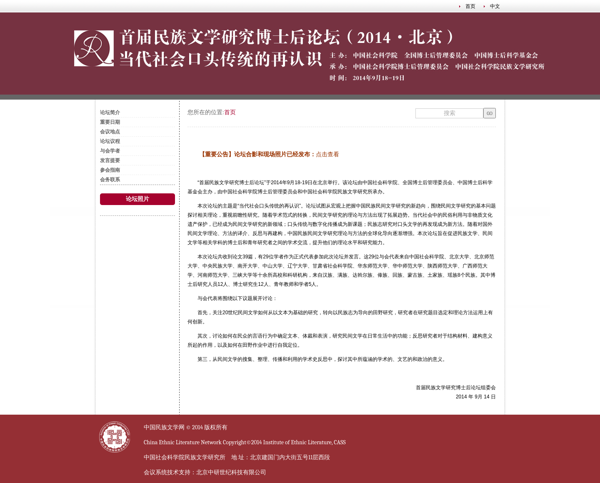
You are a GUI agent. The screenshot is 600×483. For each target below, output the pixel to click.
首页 (470, 6)
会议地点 (110, 132)
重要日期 (110, 122)
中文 (495, 6)
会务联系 (110, 180)
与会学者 (110, 151)
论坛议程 (110, 141)
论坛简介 (110, 112)
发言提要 (110, 160)
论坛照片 (137, 199)
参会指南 (110, 170)
